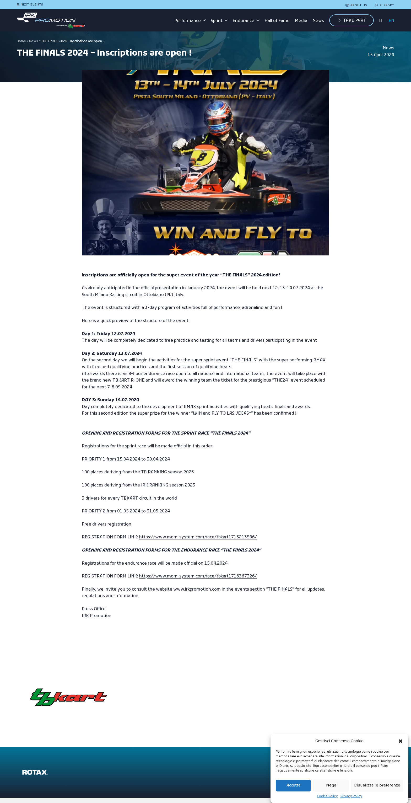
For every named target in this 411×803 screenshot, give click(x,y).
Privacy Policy (351, 796)
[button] (400, 741)
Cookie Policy (327, 796)
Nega (331, 785)
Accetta (293, 785)
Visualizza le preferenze (377, 785)
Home (21, 41)
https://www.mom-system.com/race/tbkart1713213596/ (198, 537)
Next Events (32, 5)
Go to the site (164, 681)
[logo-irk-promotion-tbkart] (51, 20)
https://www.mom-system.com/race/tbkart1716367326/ (198, 576)
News (33, 41)
